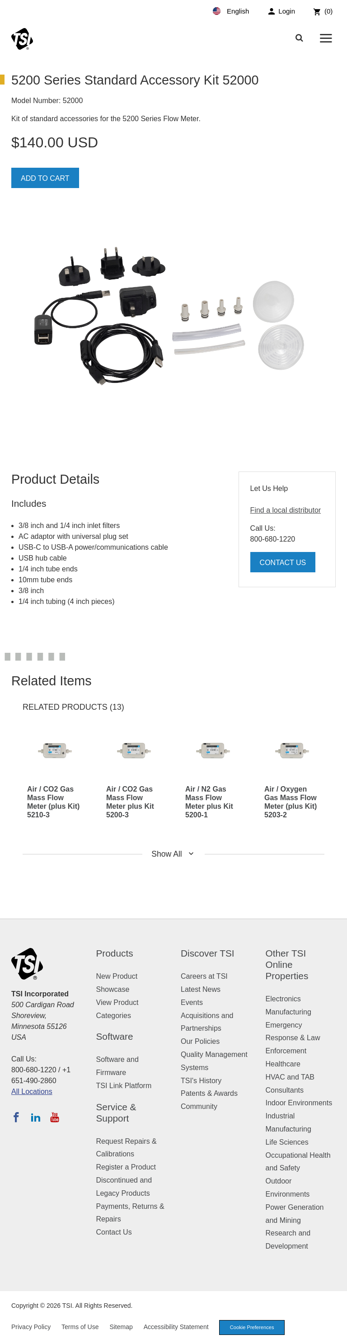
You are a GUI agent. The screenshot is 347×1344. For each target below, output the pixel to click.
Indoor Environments (299, 1103)
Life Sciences (287, 1142)
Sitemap (120, 1326)
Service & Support (116, 1112)
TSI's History (201, 1081)
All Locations (31, 1091)
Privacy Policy (31, 1326)
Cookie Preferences (252, 1327)
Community (199, 1106)
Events (192, 1002)
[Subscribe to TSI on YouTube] (54, 1117)
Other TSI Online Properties (287, 964)
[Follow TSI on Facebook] (16, 1117)
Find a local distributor (285, 510)
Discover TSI (207, 953)
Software (114, 1036)
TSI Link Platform (124, 1085)
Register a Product (126, 1167)
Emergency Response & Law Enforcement (293, 1038)
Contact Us (283, 562)
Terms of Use (79, 1326)
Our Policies (200, 1041)
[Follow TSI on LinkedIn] (36, 1117)
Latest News (200, 989)
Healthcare (283, 1064)
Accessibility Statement (176, 1326)
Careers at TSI (204, 976)
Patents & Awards (209, 1093)
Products (114, 953)
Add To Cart (45, 178)
